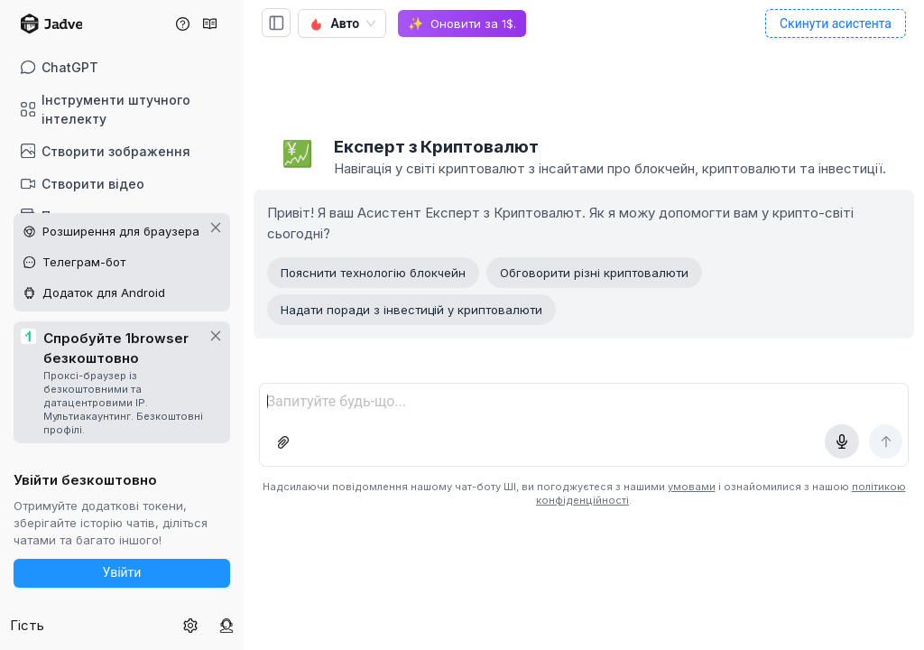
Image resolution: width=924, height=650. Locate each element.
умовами (692, 486)
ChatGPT (60, 67)
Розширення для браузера (120, 231)
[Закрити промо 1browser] (215, 336)
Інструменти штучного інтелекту (106, 109)
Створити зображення (106, 151)
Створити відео (83, 183)
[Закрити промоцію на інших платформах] (215, 227)
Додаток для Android (103, 292)
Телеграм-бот (83, 262)
